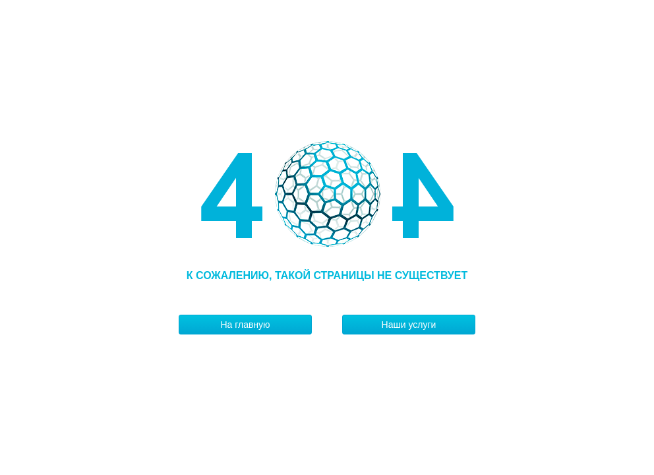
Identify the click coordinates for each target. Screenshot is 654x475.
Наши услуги (409, 324)
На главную (245, 324)
